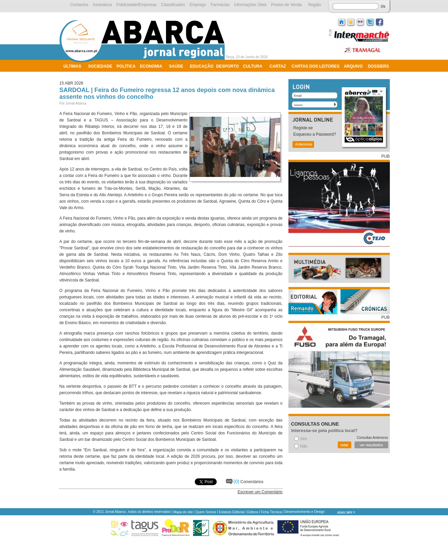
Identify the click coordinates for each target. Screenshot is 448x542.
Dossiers (378, 66)
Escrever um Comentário (260, 492)
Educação (201, 66)
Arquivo (353, 66)
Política (126, 66)
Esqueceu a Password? (314, 134)
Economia (151, 66)
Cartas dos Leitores (315, 66)
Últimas (72, 66)
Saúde (176, 66)
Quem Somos (205, 512)
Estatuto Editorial (232, 512)
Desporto (227, 66)
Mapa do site (183, 512)
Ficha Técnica (271, 512)
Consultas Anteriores (372, 437)
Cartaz (277, 66)
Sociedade (100, 66)
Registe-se (303, 128)
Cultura (252, 66)
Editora (252, 512)
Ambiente (74, 75)
